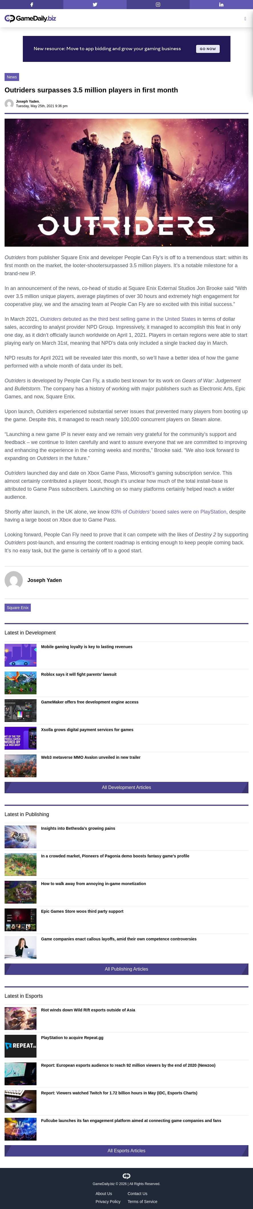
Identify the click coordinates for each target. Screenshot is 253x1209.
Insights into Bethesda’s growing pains (78, 828)
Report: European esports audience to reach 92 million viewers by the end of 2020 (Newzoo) (128, 1065)
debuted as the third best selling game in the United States (118, 319)
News (12, 77)
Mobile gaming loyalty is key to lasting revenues (87, 646)
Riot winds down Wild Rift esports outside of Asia (88, 1010)
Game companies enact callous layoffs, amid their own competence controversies (119, 939)
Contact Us (137, 1193)
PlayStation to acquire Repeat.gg (72, 1037)
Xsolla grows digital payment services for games (87, 729)
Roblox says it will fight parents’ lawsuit (79, 674)
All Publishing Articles (126, 969)
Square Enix (18, 607)
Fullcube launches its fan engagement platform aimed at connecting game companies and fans (131, 1120)
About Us (104, 1193)
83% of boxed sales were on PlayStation (168, 512)
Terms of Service (142, 1201)
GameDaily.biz (104, 1184)
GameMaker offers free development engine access (90, 702)
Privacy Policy (108, 1201)
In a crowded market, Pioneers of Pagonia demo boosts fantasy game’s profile (115, 856)
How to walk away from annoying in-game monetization (93, 883)
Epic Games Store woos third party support (82, 911)
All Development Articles (126, 787)
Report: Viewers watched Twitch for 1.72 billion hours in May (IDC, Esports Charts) (119, 1093)
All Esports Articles (126, 1150)
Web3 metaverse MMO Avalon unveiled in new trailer (91, 757)
